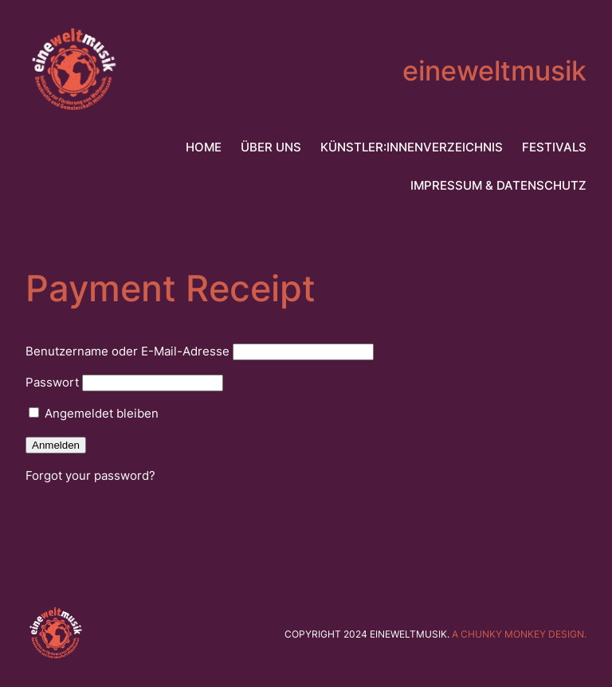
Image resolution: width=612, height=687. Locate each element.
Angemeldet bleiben (94, 413)
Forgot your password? (90, 475)
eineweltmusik (494, 70)
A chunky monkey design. (519, 634)
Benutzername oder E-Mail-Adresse (128, 351)
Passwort (52, 382)
